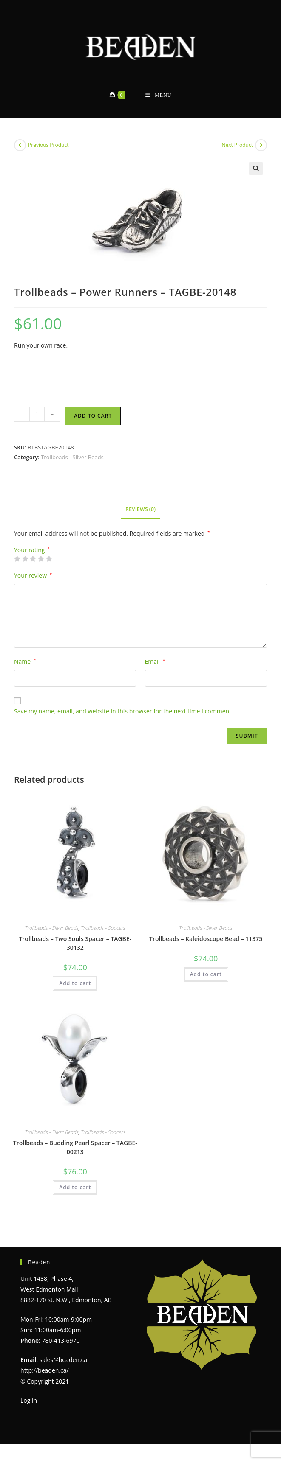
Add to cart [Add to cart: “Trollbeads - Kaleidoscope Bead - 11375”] (206, 974)
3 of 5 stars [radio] (33, 559)
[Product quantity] (37, 414)
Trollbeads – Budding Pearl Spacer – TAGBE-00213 (75, 1147)
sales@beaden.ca (63, 1360)
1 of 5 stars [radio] (17, 559)
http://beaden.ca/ (44, 1370)
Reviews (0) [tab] (140, 509)
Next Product (237, 145)
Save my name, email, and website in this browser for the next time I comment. (123, 711)
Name (25, 661)
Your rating (32, 550)
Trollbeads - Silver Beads (72, 457)
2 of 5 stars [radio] (25, 559)
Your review (33, 575)
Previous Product (48, 145)
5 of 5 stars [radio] (49, 559)
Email (155, 661)
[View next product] (261, 145)
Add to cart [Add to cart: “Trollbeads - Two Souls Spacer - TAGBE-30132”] (75, 983)
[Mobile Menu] (158, 95)
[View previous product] (20, 145)
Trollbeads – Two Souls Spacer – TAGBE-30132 (75, 943)
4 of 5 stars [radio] (41, 559)
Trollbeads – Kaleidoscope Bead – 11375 (205, 939)
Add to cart (93, 415)
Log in (28, 1400)
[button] (256, 168)
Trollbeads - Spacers (103, 928)
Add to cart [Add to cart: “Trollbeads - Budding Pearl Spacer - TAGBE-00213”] (75, 1187)
